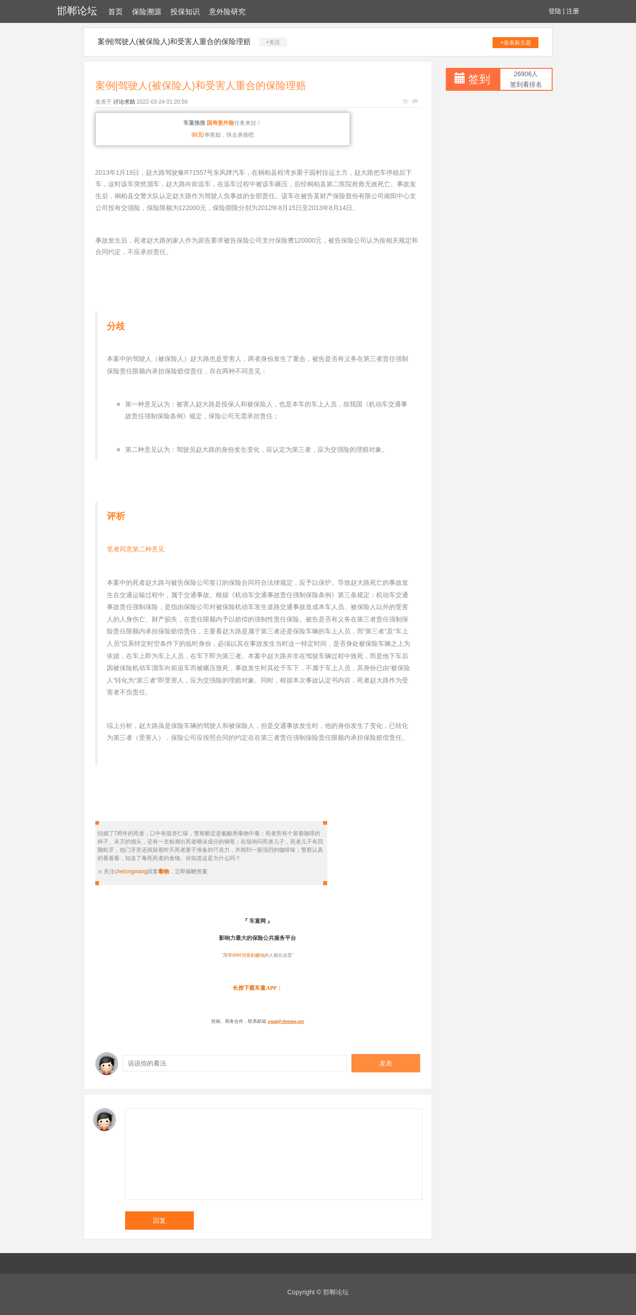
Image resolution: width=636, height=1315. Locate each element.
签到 (479, 79)
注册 (572, 11)
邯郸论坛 (77, 11)
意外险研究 (227, 12)
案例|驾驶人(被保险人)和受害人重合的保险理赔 (174, 41)
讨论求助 (124, 102)
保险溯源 (146, 12)
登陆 (554, 11)
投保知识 (185, 12)
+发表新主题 (515, 42)
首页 (115, 12)
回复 (159, 1220)
